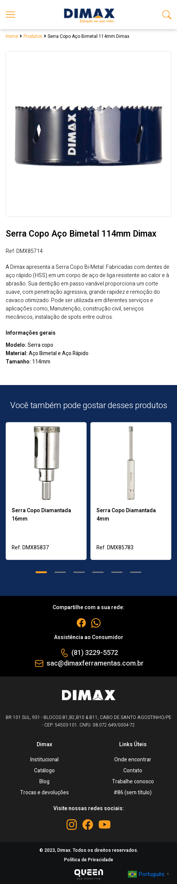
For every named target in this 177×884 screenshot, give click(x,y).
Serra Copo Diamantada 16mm (41, 515)
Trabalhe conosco (133, 782)
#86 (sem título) (133, 793)
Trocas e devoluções (44, 793)
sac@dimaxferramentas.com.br (95, 663)
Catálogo (44, 771)
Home (12, 36)
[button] (41, 572)
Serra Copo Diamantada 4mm (126, 515)
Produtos (32, 36)
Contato (132, 771)
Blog (44, 782)
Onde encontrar (132, 760)
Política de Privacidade (88, 859)
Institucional (44, 760)
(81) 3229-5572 (94, 653)
